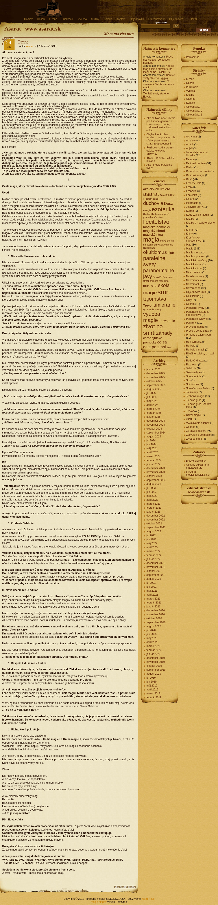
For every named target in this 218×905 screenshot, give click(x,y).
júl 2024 (151, 440)
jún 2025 (151, 397)
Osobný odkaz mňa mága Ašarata (197, 466)
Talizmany (192, 392)
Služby (95, 19)
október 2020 (154, 618)
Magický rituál (194, 268)
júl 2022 (151, 535)
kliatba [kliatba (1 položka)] (146, 214)
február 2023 (153, 507)
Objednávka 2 (156, 19)
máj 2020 (151, 638)
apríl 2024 (152, 452)
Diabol (190, 167)
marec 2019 (153, 693)
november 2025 (155, 377)
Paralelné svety (195, 307)
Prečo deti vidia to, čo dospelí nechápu (158, 59)
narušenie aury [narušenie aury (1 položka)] (151, 244)
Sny (188, 380)
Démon (190, 159)
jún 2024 (151, 444)
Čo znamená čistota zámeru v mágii (158, 84)
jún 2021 (151, 586)
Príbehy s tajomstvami (199, 334)
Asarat (29, 46)
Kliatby (190, 218)
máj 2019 (151, 685)
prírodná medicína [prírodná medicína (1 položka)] (159, 281)
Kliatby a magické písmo (200, 222)
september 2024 (156, 432)
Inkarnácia (192, 202)
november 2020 (155, 614)
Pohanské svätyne (197, 318)
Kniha (189, 229)
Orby (189, 300)
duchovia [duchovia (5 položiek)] (153, 203)
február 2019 (153, 697)
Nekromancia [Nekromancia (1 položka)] (166, 244)
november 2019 (155, 661)
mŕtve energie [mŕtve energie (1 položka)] (167, 240)
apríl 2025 (152, 404)
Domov (28, 19)
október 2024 (154, 428)
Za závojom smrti (196, 430)
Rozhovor (191, 364)
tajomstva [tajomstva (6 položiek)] (154, 299)
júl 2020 (151, 630)
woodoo (190, 426)
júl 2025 (151, 393)
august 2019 (153, 673)
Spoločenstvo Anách (198, 388)
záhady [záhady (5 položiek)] (164, 333)
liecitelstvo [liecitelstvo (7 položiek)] (156, 222)
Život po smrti (194, 438)
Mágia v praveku (195, 256)
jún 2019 (151, 681)
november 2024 (155, 424)
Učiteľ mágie (193, 415)
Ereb (189, 187)
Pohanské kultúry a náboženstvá (197, 313)
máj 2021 (151, 590)
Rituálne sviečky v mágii (200, 353)
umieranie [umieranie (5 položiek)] (164, 305)
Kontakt (121, 19)
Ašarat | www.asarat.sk (32, 28)
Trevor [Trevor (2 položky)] (148, 305)
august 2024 (153, 436)
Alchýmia (191, 136)
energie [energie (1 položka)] (147, 210)
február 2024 (153, 460)
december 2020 (155, 610)
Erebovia (191, 191)
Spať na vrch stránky (125, 887)
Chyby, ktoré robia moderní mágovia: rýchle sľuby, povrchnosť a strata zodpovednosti (160, 139)
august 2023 (153, 484)
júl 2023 (151, 488)
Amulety (191, 140)
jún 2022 (151, 539)
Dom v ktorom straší (198, 171)
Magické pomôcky (196, 260)
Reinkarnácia (193, 341)
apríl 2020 (152, 642)
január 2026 (153, 369)
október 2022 (154, 523)
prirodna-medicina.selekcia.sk (198, 473)
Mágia (189, 248)
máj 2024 (151, 448)
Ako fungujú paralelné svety (159, 166)
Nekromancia (194, 280)
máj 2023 (151, 495)
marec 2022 (153, 551)
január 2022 (153, 559)
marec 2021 (153, 598)
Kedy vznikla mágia (197, 214)
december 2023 (155, 468)
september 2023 (156, 480)
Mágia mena (193, 252)
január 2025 (153, 416)
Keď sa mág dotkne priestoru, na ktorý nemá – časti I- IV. (158, 69)
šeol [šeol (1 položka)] (169, 347)
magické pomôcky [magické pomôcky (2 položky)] (156, 227)
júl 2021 (151, 582)
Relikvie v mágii (195, 349)
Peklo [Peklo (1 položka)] (156, 277)
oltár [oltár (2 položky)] (171, 253)
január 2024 (153, 464)
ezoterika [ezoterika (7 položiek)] (163, 209)
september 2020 (156, 622)
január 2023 (153, 511)
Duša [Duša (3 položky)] (168, 203)
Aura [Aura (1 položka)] (162, 195)
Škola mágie (193, 372)
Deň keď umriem (196, 163)
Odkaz (194, 19)
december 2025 (155, 373)
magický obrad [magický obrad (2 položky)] (154, 231)
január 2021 (153, 606)
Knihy (189, 233)
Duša (189, 179)
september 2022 (156, 527)
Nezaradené (193, 288)
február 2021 (153, 602)
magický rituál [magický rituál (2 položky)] (153, 234)
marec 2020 (153, 646)
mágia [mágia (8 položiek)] (151, 239)
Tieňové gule (193, 400)
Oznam (190, 303)
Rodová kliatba (194, 360)
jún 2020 (151, 634)
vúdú (189, 419)
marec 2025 (153, 408)
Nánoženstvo (193, 272)
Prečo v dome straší (198, 330)
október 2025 (154, 381)
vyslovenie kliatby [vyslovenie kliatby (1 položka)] (152, 309)
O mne (53, 19)
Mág (188, 244)
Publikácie (67, 19)
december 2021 (155, 563)
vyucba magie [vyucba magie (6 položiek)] (151, 317)
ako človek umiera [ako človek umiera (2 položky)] (156, 189)
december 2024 (155, 420)
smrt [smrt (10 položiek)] (163, 292)
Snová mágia (193, 376)
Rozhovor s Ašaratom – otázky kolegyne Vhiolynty (160, 150)
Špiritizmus (192, 384)
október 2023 (154, 476)
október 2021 (154, 571)
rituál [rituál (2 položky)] (146, 286)
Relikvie (190, 345)
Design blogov (98, 901)
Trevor (190, 411)
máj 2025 (151, 401)
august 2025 (153, 389)
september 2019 (156, 669)
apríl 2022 (152, 547)
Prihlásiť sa (192, 57)
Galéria (107, 19)
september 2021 (156, 574)
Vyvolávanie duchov (197, 423)
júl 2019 (151, 677)
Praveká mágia (195, 326)
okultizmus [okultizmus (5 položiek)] (155, 252)
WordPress (148, 898)
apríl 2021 (152, 594)
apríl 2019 (152, 689)
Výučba (82, 19)
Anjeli (189, 148)
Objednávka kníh (196, 292)
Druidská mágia (195, 175)
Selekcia (191, 368)
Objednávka (137, 19)
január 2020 (153, 654)
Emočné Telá (193, 183)
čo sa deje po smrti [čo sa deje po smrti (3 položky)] (155, 344)
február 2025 (153, 412)
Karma (190, 210)
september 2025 (156, 385)
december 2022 (155, 515)
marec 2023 (153, 503)
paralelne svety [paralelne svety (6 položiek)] (154, 261)
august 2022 (153, 531)
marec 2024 (153, 456)
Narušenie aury (195, 276)
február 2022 (153, 555)
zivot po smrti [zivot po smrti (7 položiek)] (153, 329)
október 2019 (154, 665)
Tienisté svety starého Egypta (159, 77)
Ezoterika (191, 195)
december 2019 (155, 657)
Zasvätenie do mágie (198, 434)
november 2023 (155, 472)
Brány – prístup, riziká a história (160, 159)
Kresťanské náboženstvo (193, 239)
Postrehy (191, 322)
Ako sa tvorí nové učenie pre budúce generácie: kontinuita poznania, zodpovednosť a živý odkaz (160, 124)
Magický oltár (194, 264)
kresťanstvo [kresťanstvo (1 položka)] (156, 217)
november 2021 (155, 567)
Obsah (41, 19)
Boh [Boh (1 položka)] (167, 195)
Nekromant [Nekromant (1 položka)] (149, 247)
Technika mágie (195, 396)
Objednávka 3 (177, 19)
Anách (190, 144)
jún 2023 (151, 491)
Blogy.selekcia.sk (196, 460)
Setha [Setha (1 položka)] (154, 286)
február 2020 (153, 650)
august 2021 (153, 578)
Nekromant (192, 284)
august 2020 (153, 626)
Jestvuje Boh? (194, 206)
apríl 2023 (152, 499)
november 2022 (155, 519)
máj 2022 (151, 543)
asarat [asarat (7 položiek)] (151, 194)
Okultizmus (192, 296)
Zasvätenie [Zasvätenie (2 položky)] (167, 321)
